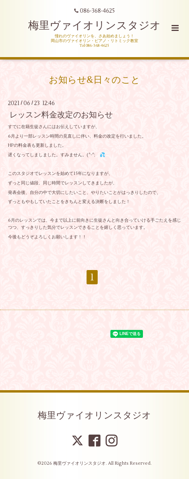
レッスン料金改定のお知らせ (61, 115)
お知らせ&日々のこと (94, 79)
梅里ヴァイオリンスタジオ (94, 26)
